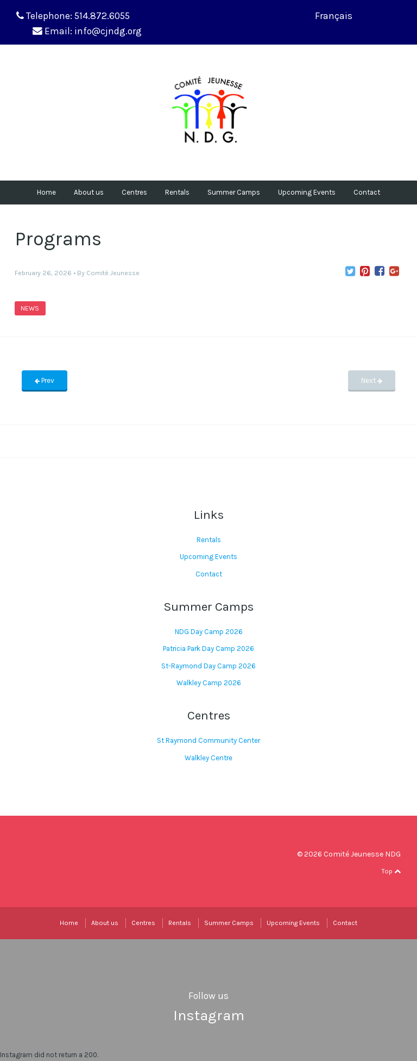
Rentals (177, 192)
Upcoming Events (307, 192)
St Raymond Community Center (208, 740)
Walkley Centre (208, 758)
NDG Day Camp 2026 (209, 632)
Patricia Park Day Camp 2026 (208, 648)
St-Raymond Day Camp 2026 (208, 666)
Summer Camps (233, 192)
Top (391, 871)
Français (333, 15)
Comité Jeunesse (113, 273)
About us (89, 192)
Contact (366, 192)
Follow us (208, 995)
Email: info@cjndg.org (93, 31)
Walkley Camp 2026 (208, 683)
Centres (134, 192)
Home (46, 192)
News (30, 308)
